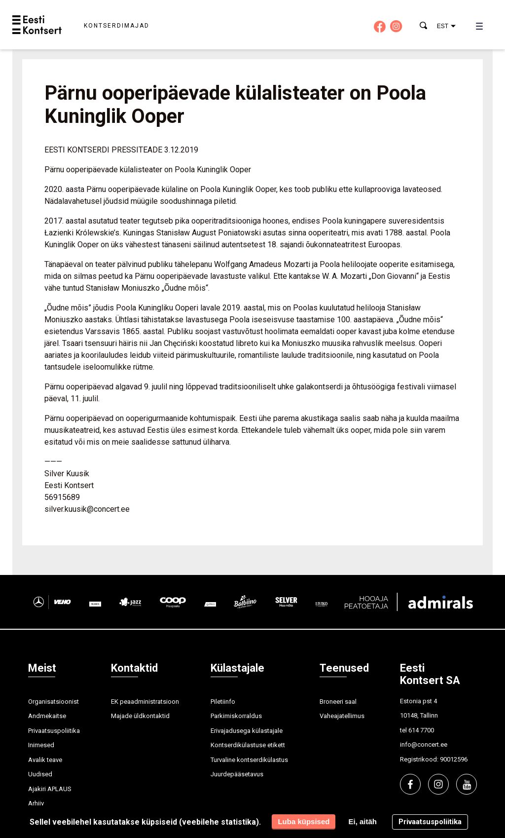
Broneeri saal (338, 701)
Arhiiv (36, 803)
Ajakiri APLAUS (50, 789)
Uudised (40, 774)
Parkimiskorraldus (236, 716)
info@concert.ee (423, 744)
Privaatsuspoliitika (54, 730)
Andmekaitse (47, 716)
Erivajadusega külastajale (247, 730)
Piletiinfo (223, 701)
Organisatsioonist (53, 701)
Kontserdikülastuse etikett (248, 745)
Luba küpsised (303, 821)
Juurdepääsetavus (237, 774)
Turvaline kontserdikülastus (249, 759)
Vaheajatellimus (342, 716)
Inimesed (41, 745)
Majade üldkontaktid (140, 716)
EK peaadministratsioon (145, 701)
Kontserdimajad (116, 25)
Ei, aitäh (362, 821)
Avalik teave (45, 759)
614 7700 (421, 730)
